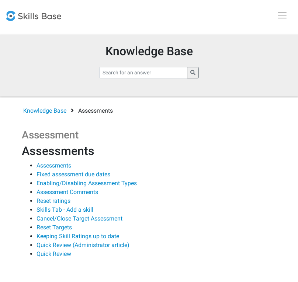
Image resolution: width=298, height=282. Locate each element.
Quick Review (54, 253)
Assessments (54, 165)
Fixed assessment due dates (73, 174)
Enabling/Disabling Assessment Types (87, 183)
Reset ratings (53, 200)
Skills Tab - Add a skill (65, 209)
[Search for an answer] (143, 72)
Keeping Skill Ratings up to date (78, 236)
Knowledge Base (44, 110)
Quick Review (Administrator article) (83, 245)
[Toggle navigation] (282, 15)
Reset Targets (54, 227)
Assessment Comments (67, 191)
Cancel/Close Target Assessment (79, 218)
